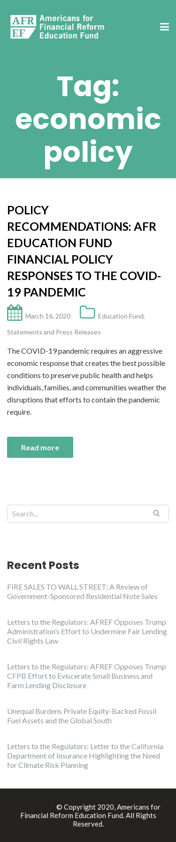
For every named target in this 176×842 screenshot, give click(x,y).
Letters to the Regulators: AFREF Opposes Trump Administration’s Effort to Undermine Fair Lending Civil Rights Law (87, 631)
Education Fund (121, 316)
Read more (40, 447)
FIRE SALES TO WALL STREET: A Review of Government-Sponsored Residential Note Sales (82, 591)
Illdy (47, 807)
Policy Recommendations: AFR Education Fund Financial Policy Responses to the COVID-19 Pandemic (84, 251)
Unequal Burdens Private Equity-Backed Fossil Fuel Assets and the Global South (81, 715)
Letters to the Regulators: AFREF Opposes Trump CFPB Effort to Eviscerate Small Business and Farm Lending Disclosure (86, 676)
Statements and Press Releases (54, 332)
